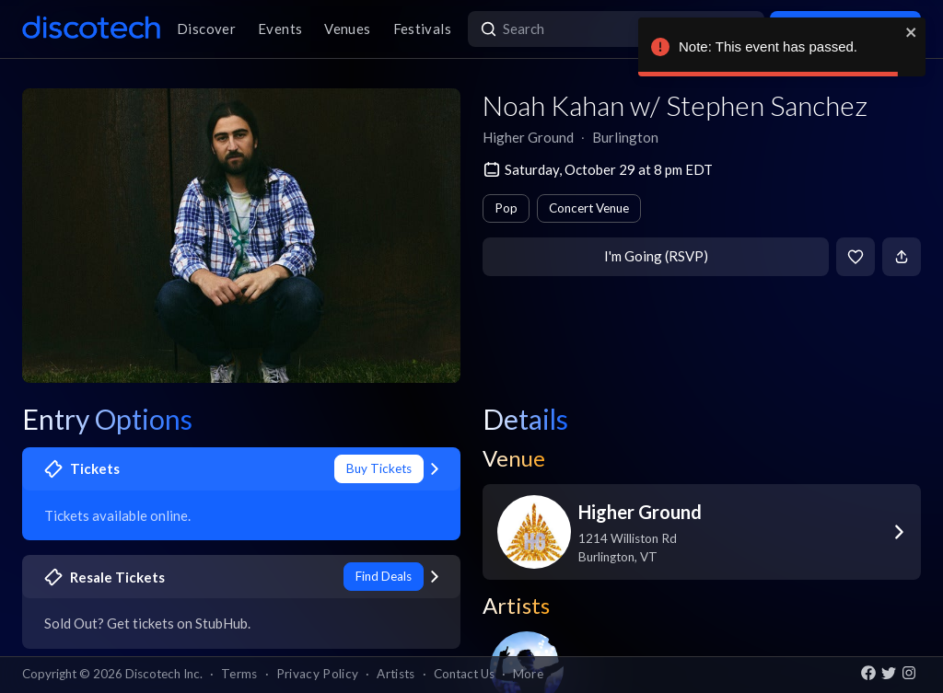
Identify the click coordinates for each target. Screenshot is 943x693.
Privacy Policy (317, 673)
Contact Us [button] (464, 673)
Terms (239, 673)
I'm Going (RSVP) (656, 256)
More (528, 673)
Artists (395, 673)
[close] (911, 32)
